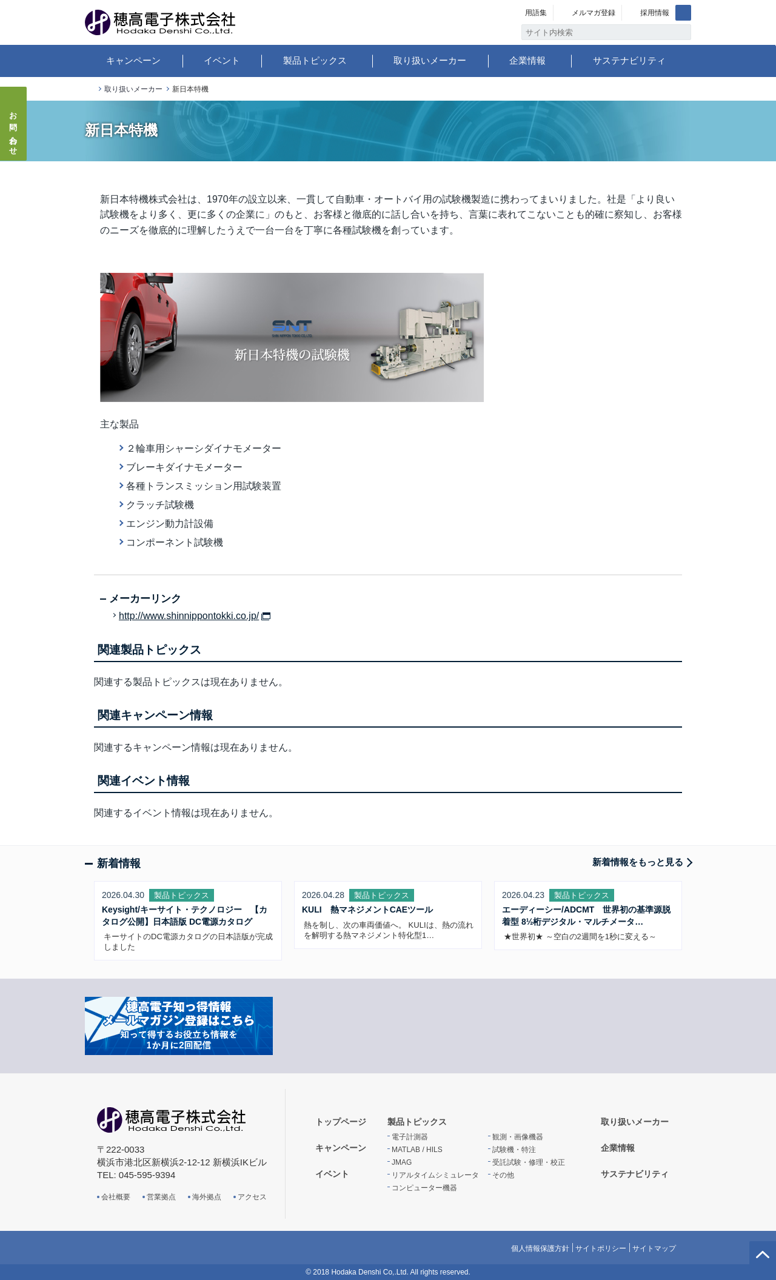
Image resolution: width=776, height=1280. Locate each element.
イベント (222, 60)
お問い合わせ (13, 130)
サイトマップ (654, 1248)
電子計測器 (410, 1137)
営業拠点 (161, 1197)
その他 (503, 1175)
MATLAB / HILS (417, 1149)
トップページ (90, 89)
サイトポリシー (600, 1248)
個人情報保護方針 (540, 1248)
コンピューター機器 (424, 1188)
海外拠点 (206, 1197)
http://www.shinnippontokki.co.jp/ (189, 616)
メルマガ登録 (593, 12)
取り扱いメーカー (429, 60)
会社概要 (115, 1197)
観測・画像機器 (517, 1137)
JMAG (402, 1162)
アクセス (252, 1197)
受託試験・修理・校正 (528, 1162)
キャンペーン (133, 60)
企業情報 (527, 60)
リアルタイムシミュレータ (435, 1175)
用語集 (536, 12)
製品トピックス (315, 60)
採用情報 (654, 12)
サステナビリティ (629, 60)
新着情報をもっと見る (637, 861)
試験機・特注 (514, 1149)
